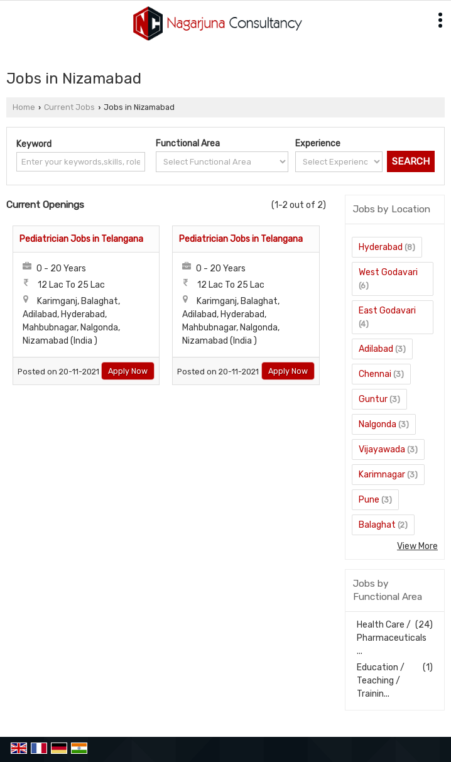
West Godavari (388, 272)
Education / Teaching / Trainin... (381, 680)
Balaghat (377, 525)
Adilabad (376, 349)
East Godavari (387, 310)
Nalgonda (377, 424)
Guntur (373, 399)
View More (417, 546)
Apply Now (128, 371)
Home (24, 107)
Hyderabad (381, 247)
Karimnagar (382, 474)
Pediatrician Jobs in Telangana (81, 239)
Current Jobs (69, 107)
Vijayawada (382, 449)
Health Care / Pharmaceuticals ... (392, 637)
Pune (369, 499)
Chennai (375, 374)
